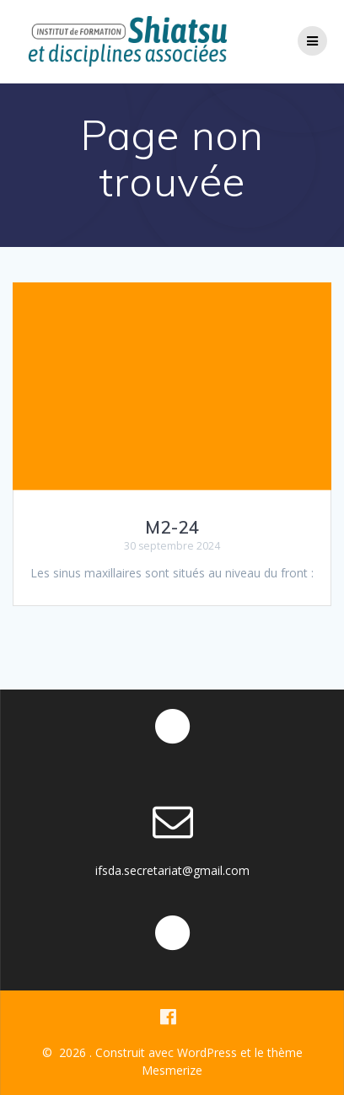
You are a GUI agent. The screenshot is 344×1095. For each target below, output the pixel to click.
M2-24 (172, 527)
